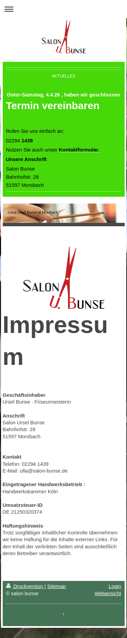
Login (115, 586)
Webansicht (107, 593)
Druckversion (25, 586)
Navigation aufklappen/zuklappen (63, 9)
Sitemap (56, 586)
